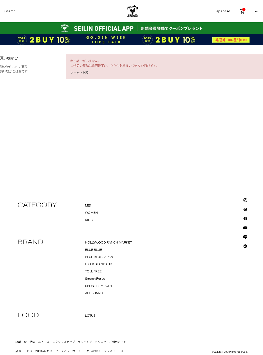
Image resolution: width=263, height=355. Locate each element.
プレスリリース (113, 351)
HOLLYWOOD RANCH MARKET (108, 242)
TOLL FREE (93, 271)
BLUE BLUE (93, 250)
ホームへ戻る (79, 72)
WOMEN (91, 213)
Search (10, 11)
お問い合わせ (43, 351)
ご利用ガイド (117, 342)
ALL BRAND (94, 293)
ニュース (43, 342)
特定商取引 (94, 351)
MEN (88, 205)
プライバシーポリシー (69, 351)
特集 (32, 342)
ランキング (85, 342)
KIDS (89, 220)
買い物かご (9, 58)
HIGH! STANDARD (98, 264)
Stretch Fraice (95, 279)
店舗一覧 (21, 342)
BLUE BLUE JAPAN (99, 257)
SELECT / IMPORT (98, 286)
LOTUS (90, 316)
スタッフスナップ (63, 342)
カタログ (100, 342)
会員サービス (23, 351)
